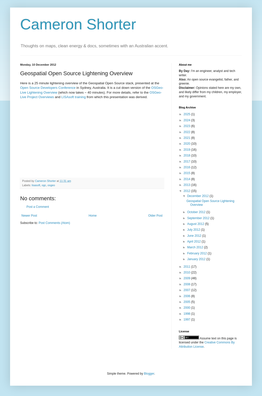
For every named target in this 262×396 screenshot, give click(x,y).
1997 (187, 319)
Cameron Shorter (78, 24)
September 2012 (198, 218)
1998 (187, 313)
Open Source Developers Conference (48, 88)
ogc (44, 185)
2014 (187, 179)
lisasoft (36, 185)
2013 (187, 185)
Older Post (155, 215)
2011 (187, 266)
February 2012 (197, 253)
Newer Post (29, 215)
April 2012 (194, 241)
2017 (187, 161)
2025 (187, 114)
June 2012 (194, 235)
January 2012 (196, 259)
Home (93, 215)
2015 (187, 173)
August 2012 (196, 224)
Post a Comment (37, 207)
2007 (187, 290)
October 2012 (196, 212)
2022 (187, 132)
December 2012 (198, 196)
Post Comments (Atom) (54, 223)
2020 (187, 143)
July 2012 (194, 229)
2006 (187, 296)
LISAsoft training (73, 97)
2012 (187, 191)
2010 (187, 272)
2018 (187, 155)
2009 (187, 278)
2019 (187, 149)
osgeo (51, 185)
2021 (187, 138)
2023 (187, 126)
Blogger (149, 373)
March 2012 (195, 247)
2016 (187, 167)
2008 (187, 284)
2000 (187, 307)
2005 (187, 302)
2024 (187, 120)
